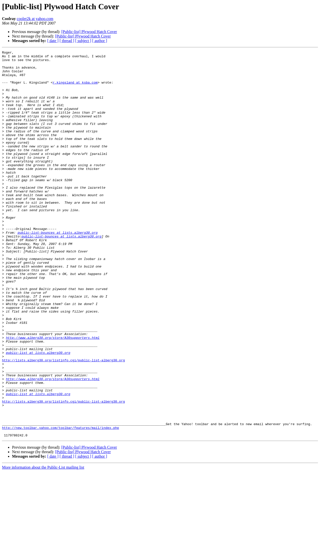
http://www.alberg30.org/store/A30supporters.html (53, 395)
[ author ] (99, 41)
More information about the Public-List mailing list (43, 544)
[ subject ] (83, 41)
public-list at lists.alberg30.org (38, 413)
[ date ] (52, 41)
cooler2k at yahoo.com (35, 19)
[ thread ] (67, 41)
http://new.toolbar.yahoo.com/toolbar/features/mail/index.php (60, 503)
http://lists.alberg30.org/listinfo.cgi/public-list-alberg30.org (63, 422)
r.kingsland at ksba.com (75, 89)
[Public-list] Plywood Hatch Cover (89, 32)
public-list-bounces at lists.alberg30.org (58, 269)
